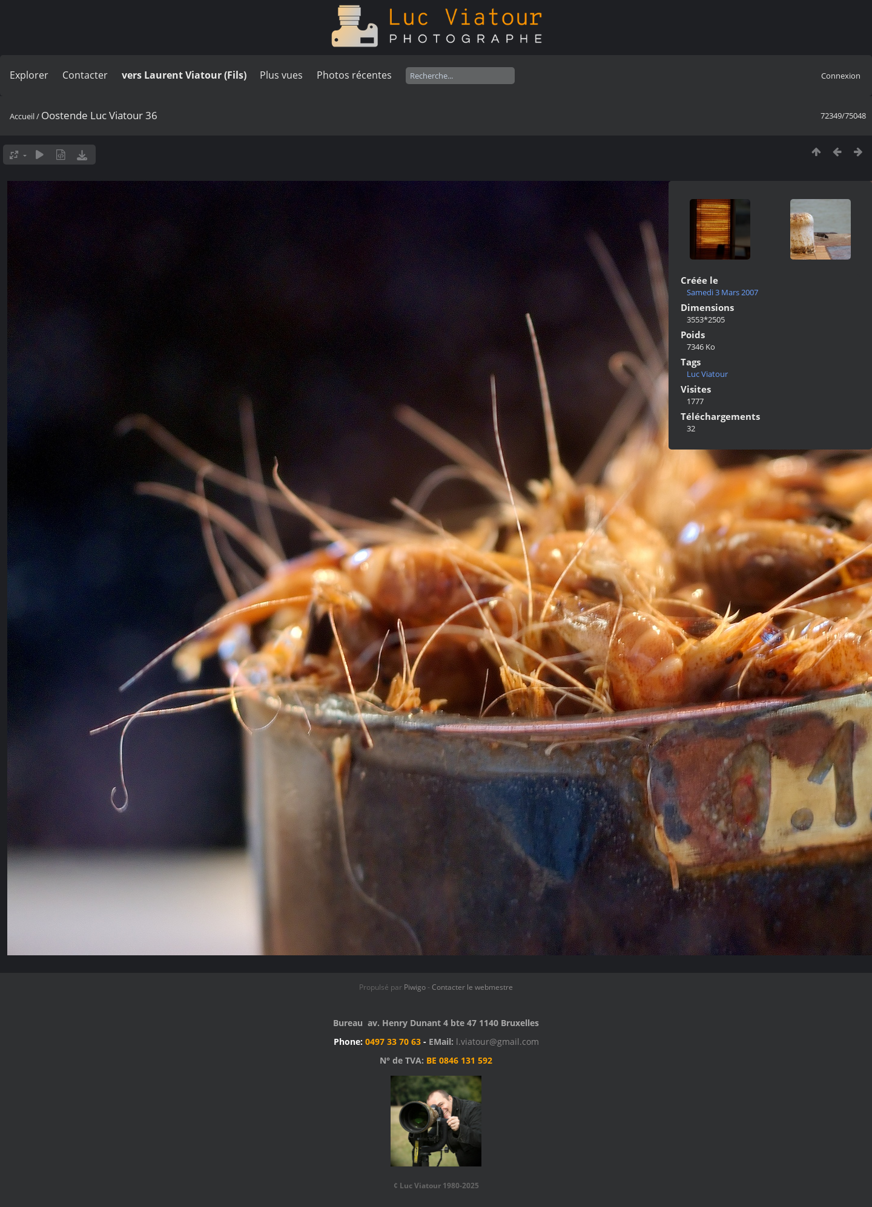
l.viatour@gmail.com (497, 1041)
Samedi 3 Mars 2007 (722, 292)
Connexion (840, 75)
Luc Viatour (707, 373)
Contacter (85, 75)
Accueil (22, 116)
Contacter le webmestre (472, 987)
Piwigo (415, 987)
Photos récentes (354, 75)
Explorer (29, 75)
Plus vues (281, 75)
